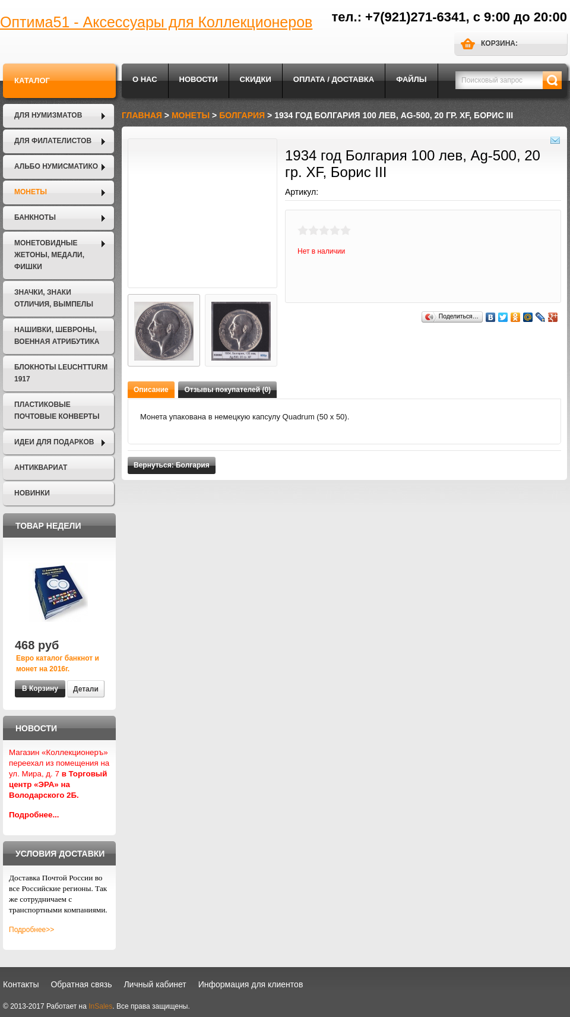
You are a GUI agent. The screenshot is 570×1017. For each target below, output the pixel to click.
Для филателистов (52, 141)
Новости (198, 79)
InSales (100, 1006)
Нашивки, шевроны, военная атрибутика (56, 336)
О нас (144, 79)
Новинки (32, 493)
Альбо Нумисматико (56, 166)
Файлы (411, 79)
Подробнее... (34, 814)
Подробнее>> (31, 930)
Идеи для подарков (54, 442)
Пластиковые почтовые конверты (56, 410)
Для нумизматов (48, 115)
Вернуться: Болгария (172, 465)
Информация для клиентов (250, 984)
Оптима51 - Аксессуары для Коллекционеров (156, 22)
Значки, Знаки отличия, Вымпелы (53, 298)
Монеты (30, 192)
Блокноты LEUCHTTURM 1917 (60, 373)
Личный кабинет (155, 984)
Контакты (21, 984)
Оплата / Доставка (333, 79)
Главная (142, 115)
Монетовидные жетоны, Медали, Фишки (49, 255)
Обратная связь (81, 984)
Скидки (255, 79)
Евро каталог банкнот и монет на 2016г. (57, 663)
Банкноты (35, 217)
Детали (86, 689)
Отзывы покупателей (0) (227, 390)
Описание (151, 390)
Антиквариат (40, 467)
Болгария (242, 115)
